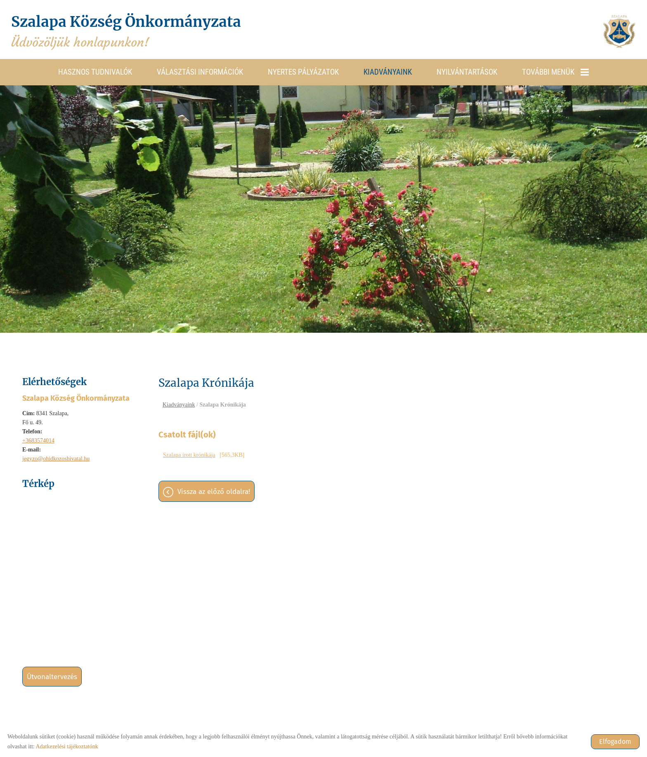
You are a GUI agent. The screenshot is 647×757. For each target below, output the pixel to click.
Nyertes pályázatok (303, 71)
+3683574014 (38, 440)
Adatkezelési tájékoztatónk (66, 746)
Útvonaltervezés (52, 676)
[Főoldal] (618, 31)
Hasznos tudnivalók (95, 71)
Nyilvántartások (467, 71)
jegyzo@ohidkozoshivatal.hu (56, 458)
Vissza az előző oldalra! (213, 492)
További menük (555, 71)
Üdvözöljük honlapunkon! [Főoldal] (131, 31)
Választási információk (200, 71)
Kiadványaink (388, 71)
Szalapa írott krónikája (189, 455)
